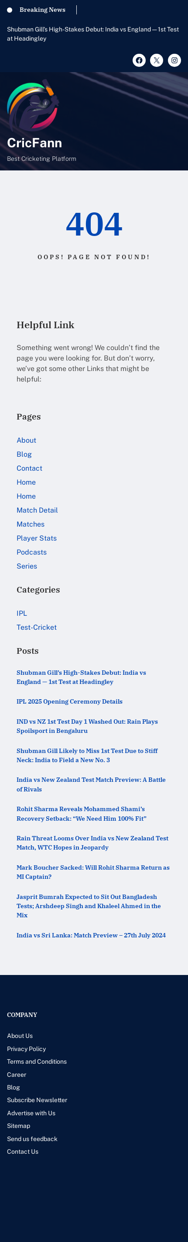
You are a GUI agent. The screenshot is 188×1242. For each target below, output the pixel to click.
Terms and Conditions (37, 1061)
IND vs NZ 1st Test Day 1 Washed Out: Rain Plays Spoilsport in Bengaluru (87, 726)
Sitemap (18, 1125)
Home (26, 482)
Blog (24, 454)
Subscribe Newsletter (37, 1099)
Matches (30, 524)
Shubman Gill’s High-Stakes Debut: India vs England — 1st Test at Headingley (93, 34)
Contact (29, 468)
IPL (22, 613)
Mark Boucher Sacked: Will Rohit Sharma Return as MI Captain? (93, 872)
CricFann (34, 142)
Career (16, 1074)
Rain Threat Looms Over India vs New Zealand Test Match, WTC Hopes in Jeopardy (92, 842)
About (26, 440)
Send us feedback (32, 1138)
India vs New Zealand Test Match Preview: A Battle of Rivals (91, 784)
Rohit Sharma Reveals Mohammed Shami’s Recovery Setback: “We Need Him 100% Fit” (82, 813)
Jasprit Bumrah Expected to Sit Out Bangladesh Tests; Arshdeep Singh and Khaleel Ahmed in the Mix (89, 905)
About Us (20, 1035)
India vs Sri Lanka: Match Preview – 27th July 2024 (91, 935)
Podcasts (32, 552)
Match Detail (37, 510)
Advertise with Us (31, 1113)
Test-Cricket (37, 627)
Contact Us (22, 1151)
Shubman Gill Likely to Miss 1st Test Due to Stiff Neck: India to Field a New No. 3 (87, 755)
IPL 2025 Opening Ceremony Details (70, 701)
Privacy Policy (26, 1048)
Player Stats (37, 538)
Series (27, 566)
